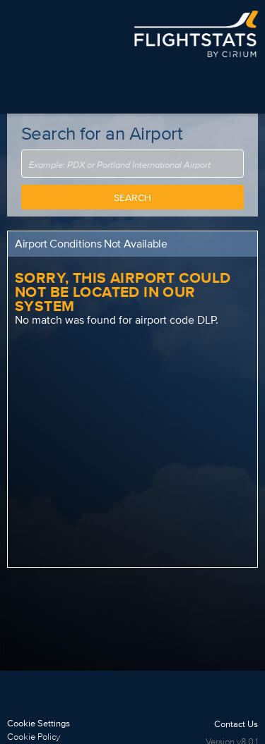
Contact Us (236, 724)
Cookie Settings (38, 723)
